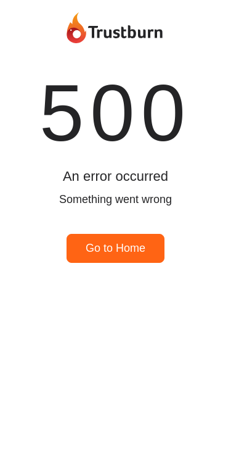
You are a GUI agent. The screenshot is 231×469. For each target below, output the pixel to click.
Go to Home (115, 248)
